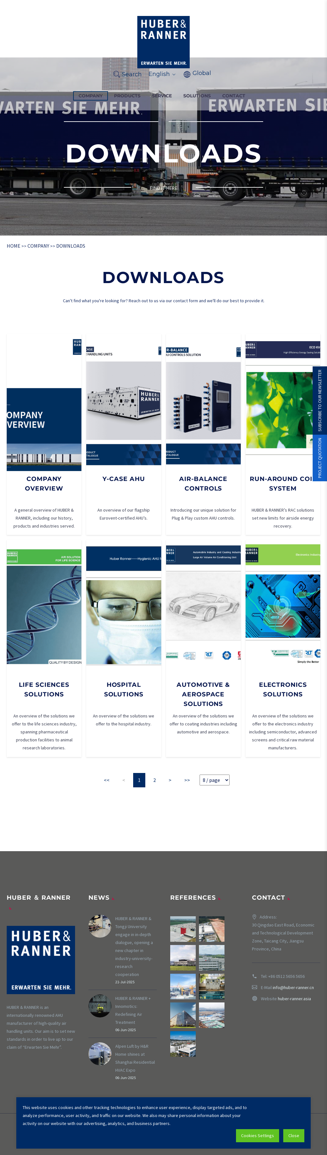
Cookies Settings (257, 1135)
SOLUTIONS (197, 96)
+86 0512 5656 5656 (286, 976)
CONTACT (233, 96)
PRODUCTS (127, 96)
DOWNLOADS (70, 246)
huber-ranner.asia (294, 998)
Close (293, 1135)
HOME (13, 246)
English (162, 74)
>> (187, 780)
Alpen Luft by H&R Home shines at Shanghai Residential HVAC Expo (135, 1058)
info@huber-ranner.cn (293, 987)
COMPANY (91, 96)
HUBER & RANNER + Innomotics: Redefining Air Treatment (133, 1010)
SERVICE (162, 96)
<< (107, 780)
